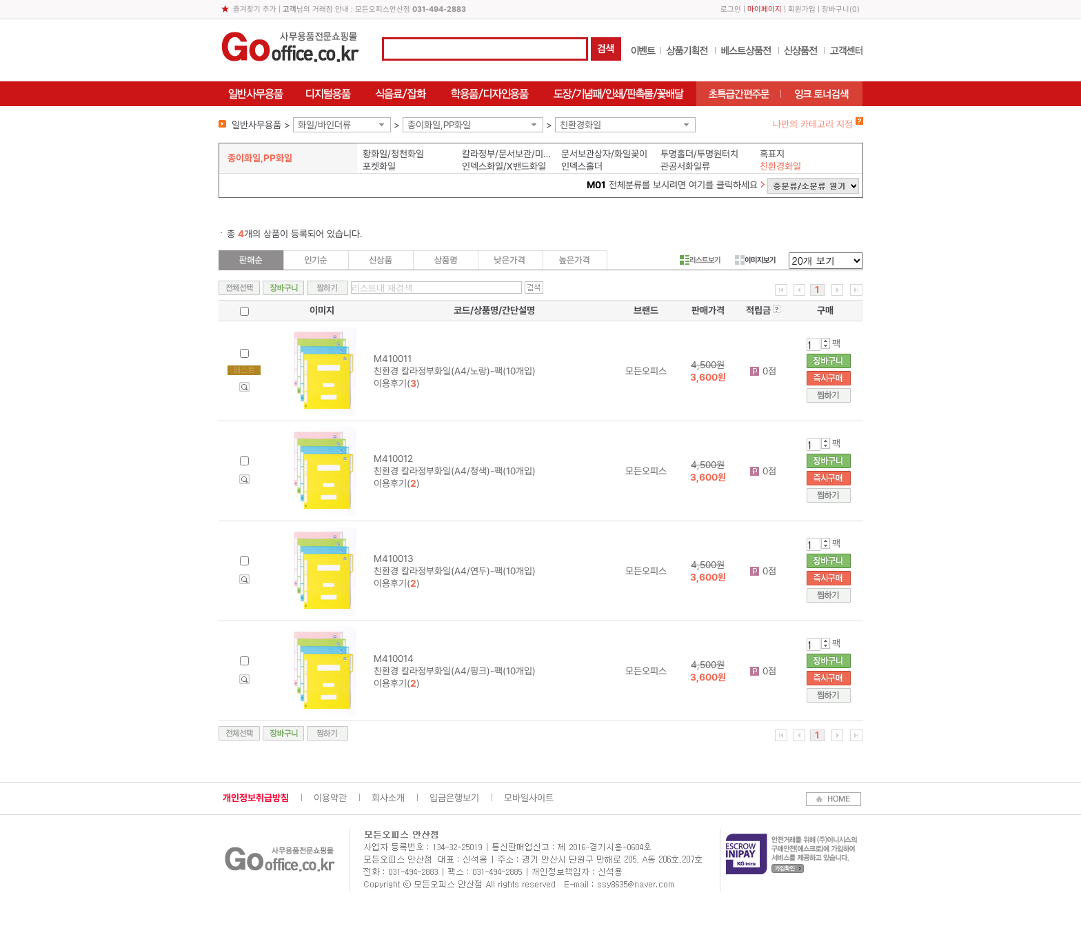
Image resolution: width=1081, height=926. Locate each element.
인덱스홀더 (582, 166)
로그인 (730, 9)
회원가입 (802, 9)
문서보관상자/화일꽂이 (604, 153)
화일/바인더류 (324, 124)
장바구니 (835, 9)
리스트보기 (700, 260)
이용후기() (397, 383)
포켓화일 (379, 166)
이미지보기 (755, 260)
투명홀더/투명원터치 (699, 153)
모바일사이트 (529, 797)
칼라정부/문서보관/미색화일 (508, 153)
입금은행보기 (454, 797)
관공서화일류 (685, 166)
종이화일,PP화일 (439, 124)
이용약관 (330, 797)
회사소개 (388, 797)
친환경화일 (580, 124)
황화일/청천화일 (393, 153)
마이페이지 (764, 9)
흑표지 (772, 153)
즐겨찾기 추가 (254, 9)
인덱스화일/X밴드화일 (504, 166)
